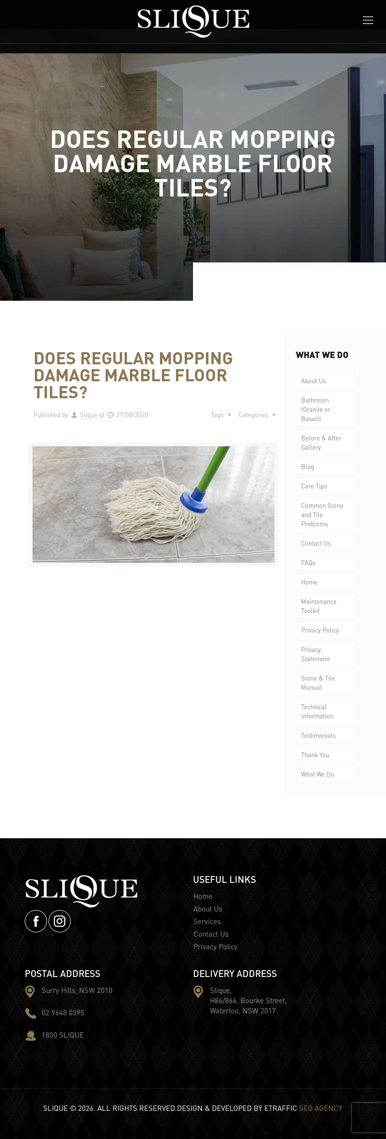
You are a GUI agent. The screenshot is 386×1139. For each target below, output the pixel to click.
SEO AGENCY (320, 1108)
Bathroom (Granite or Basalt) (315, 409)
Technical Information (317, 711)
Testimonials (318, 735)
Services (207, 921)
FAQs (308, 562)
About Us (313, 380)
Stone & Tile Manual (318, 682)
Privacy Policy (320, 630)
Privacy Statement (315, 654)
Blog (307, 466)
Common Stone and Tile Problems (322, 514)
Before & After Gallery (321, 442)
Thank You (315, 754)
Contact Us (316, 543)
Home (309, 582)
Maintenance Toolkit (319, 606)
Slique (88, 414)
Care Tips (314, 486)
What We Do (317, 774)
